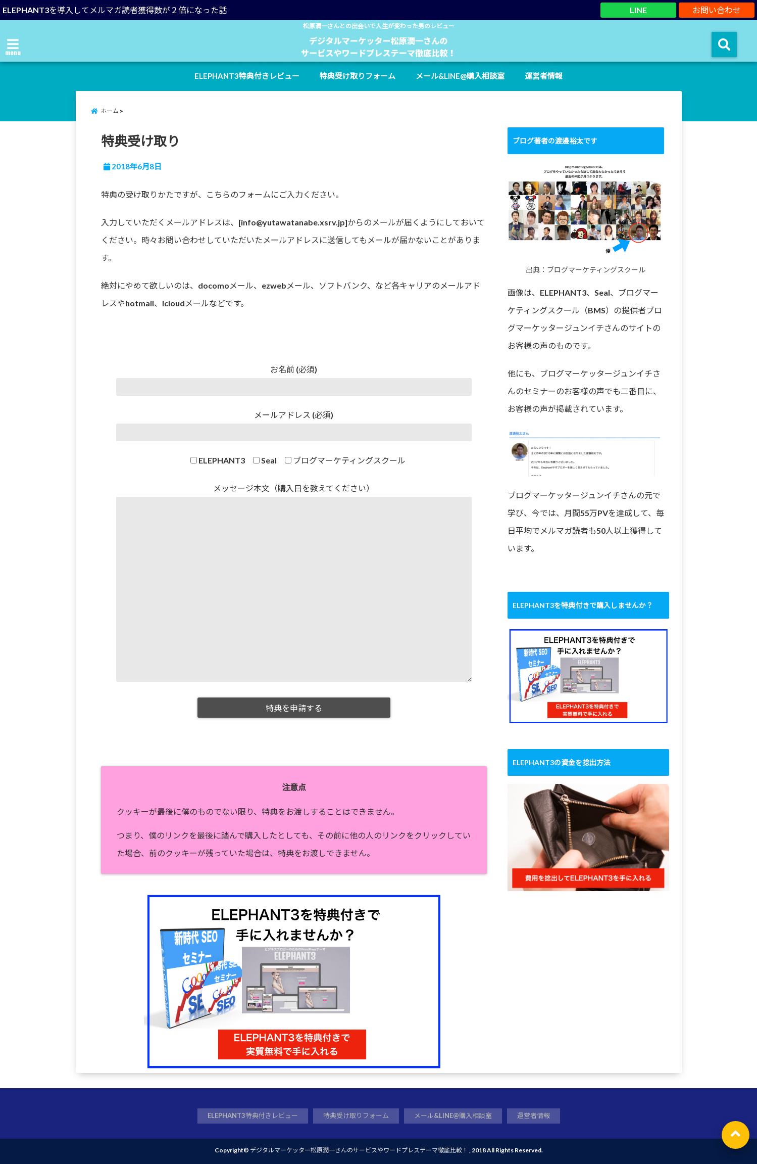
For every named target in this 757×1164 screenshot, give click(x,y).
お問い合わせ (716, 10)
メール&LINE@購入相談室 (460, 75)
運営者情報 (544, 75)
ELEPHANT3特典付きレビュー (246, 75)
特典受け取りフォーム (357, 75)
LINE (638, 10)
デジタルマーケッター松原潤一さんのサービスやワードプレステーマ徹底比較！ (359, 1150)
